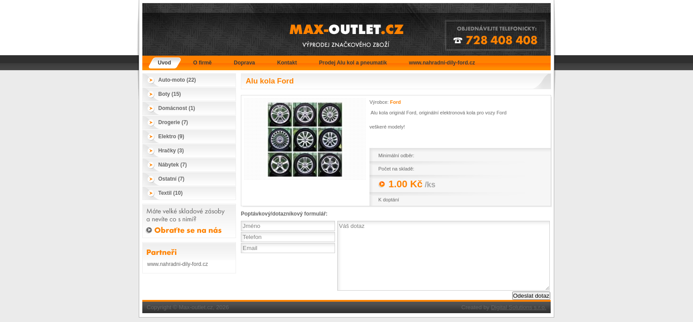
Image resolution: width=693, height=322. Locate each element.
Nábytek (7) (172, 165)
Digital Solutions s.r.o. (518, 307)
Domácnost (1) (176, 108)
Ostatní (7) (171, 179)
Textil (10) (170, 193)
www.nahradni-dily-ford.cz (177, 264)
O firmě (202, 63)
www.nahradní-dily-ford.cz (442, 63)
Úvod (164, 63)
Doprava (244, 63)
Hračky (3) (171, 151)
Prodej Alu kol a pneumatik (353, 63)
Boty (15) (169, 94)
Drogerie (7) (173, 122)
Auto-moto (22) (177, 80)
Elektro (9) (171, 136)
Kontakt (287, 63)
